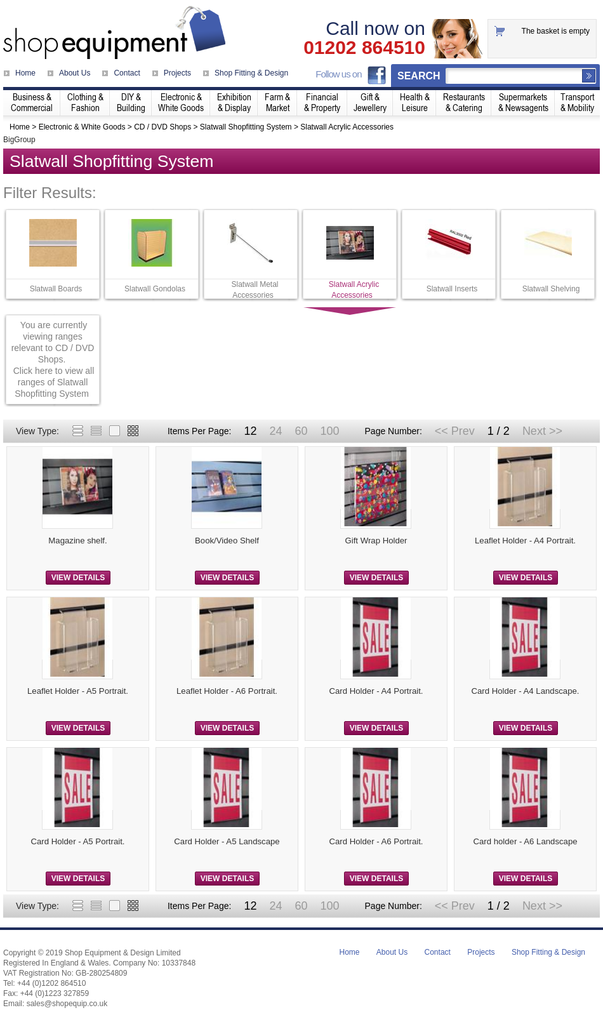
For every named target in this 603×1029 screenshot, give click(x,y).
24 (275, 431)
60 (301, 431)
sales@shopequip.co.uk (67, 1003)
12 (250, 431)
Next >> (542, 431)
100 (329, 431)
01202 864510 (364, 47)
